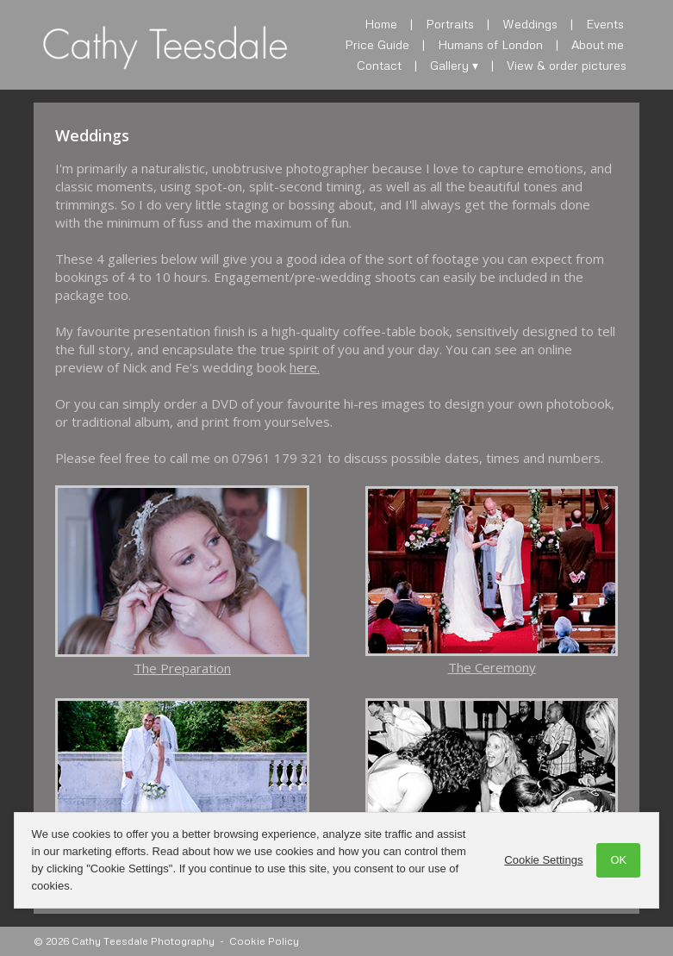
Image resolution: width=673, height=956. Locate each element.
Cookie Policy (264, 940)
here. (305, 367)
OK (618, 859)
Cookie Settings (543, 859)
